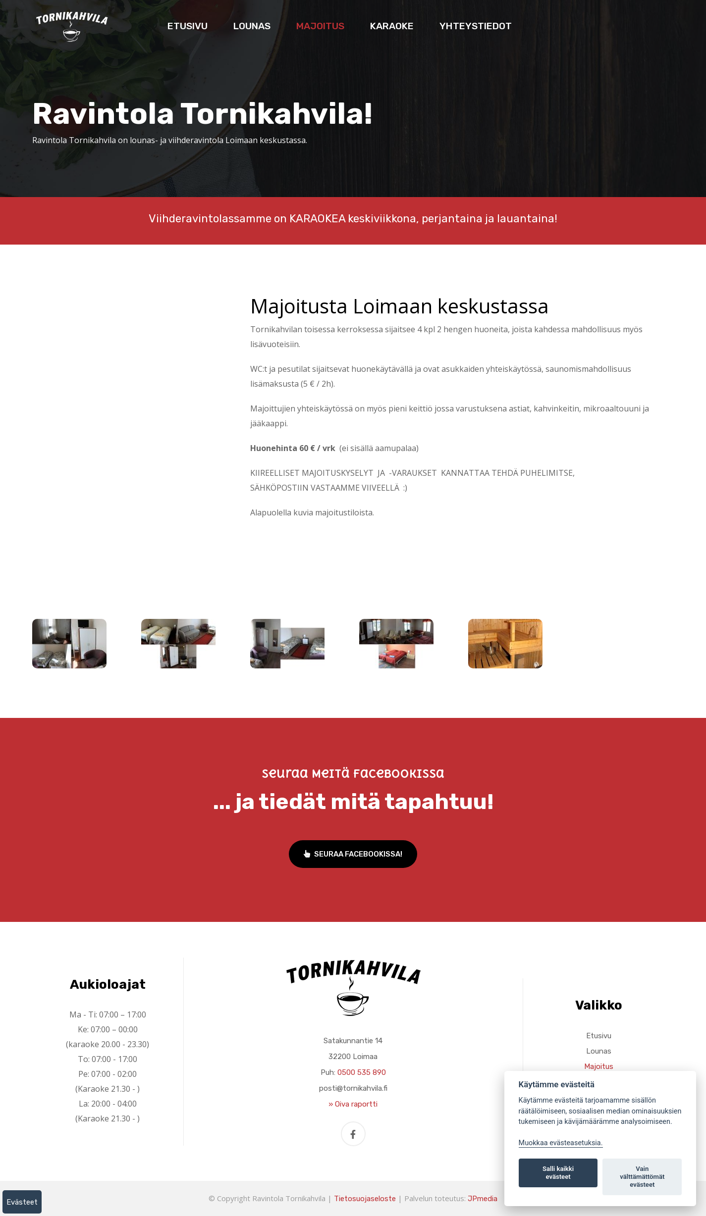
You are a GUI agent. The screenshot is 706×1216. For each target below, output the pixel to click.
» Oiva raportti (353, 1104)
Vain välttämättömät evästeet (642, 1176)
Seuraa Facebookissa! (353, 854)
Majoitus (320, 26)
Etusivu (187, 26)
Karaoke (392, 26)
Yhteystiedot (475, 26)
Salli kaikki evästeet (558, 1172)
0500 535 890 (361, 1072)
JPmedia (482, 1198)
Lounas (252, 26)
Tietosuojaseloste (365, 1198)
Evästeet (22, 1202)
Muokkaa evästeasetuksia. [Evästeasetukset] (561, 1143)
